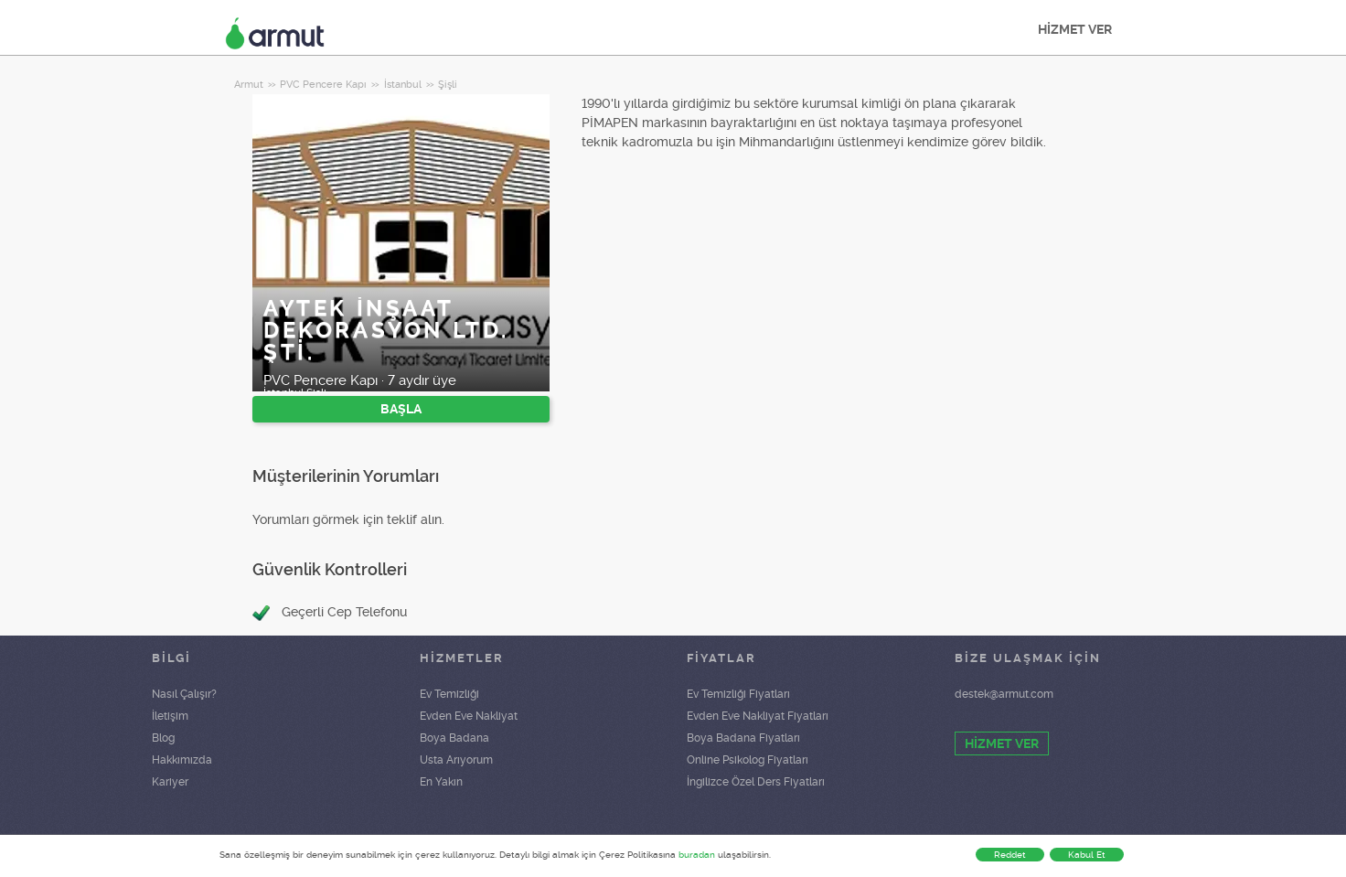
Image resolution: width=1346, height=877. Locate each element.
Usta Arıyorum (456, 760)
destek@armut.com (1004, 694)
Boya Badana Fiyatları (743, 738)
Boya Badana (454, 738)
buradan (696, 855)
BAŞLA (401, 408)
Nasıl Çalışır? (184, 694)
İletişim (170, 716)
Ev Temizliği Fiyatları (738, 694)
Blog (163, 738)
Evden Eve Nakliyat (469, 716)
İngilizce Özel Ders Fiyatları (756, 781)
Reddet (1010, 855)
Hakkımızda (182, 760)
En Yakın (441, 781)
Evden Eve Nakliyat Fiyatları (757, 716)
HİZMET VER (1075, 29)
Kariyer (170, 781)
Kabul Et (1087, 855)
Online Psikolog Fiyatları (747, 760)
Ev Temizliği (449, 694)
